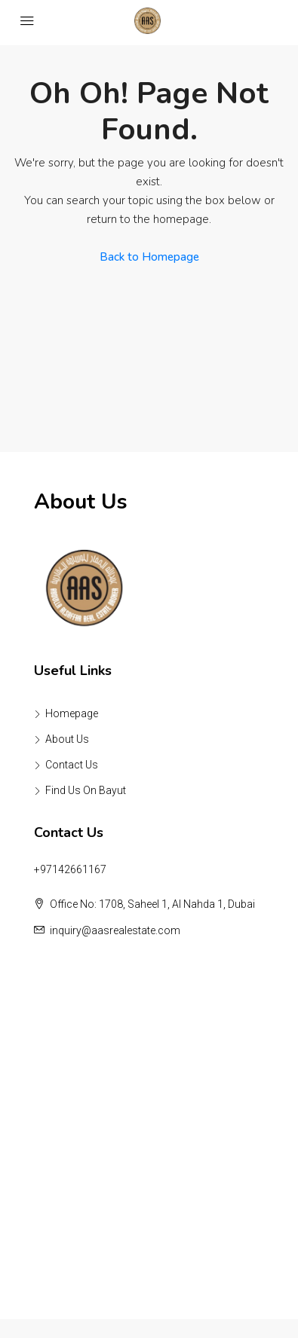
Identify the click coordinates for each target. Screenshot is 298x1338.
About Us (67, 739)
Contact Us (71, 765)
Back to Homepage (149, 256)
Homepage (71, 713)
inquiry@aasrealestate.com (115, 930)
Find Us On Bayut (85, 790)
